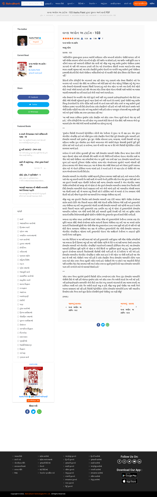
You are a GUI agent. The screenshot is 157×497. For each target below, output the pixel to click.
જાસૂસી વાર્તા (25, 272)
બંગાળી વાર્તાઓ (96, 470)
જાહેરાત (104, 3)
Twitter (33, 104)
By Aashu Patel (34, 70)
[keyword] (32, 3)
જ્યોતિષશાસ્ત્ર (26, 345)
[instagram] (124, 461)
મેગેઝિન (23, 248)
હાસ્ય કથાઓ (25, 243)
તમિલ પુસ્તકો (69, 470)
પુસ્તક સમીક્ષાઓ (26, 321)
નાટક (22, 264)
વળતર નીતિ (18, 470)
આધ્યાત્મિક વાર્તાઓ (27, 223)
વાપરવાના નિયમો (20, 466)
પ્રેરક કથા (24, 231)
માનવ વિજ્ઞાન (25, 284)
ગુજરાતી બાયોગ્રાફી (35, 73)
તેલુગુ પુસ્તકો (69, 473)
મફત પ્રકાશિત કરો (141, 3)
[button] (42, 3)
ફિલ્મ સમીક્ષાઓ (26, 312)
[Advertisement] (33, 434)
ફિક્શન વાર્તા (25, 227)
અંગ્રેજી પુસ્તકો (70, 456)
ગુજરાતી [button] (49, 4)
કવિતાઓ (23, 252)
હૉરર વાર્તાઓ (25, 308)
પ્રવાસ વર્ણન (25, 256)
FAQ (15, 473)
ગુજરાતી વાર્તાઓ (96, 460)
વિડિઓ (81, 3)
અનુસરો (36, 42)
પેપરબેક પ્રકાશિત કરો (47, 473)
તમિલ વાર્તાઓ (95, 476)
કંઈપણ (22, 353)
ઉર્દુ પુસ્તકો (69, 486)
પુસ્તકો (71, 3)
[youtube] (134, 461)
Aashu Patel (35, 38)
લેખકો (42, 466)
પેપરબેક (93, 3)
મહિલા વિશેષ (24, 260)
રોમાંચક (23, 325)
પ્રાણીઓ (23, 341)
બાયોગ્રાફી (24, 296)
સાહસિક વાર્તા (25, 280)
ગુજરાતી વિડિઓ (45, 463)
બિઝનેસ (23, 333)
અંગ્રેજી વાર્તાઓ (96, 466)
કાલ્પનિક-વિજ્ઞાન (26, 329)
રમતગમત (23, 337)
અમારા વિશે (59, 3)
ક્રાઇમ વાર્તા (24, 357)
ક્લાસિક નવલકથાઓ (28, 235)
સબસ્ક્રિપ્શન (116, 3)
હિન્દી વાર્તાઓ (95, 456)
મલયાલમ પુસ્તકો (71, 480)
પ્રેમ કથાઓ (24, 268)
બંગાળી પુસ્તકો (70, 476)
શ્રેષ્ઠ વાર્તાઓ (44, 456)
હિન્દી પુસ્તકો (69, 460)
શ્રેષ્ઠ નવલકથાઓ (46, 460)
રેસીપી (22, 300)
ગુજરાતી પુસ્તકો (70, 463)
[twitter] (129, 461)
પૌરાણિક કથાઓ (26, 316)
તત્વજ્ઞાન (23, 288)
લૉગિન (152, 3)
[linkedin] (139, 461)
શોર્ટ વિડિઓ (44, 470)
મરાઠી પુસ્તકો (69, 466)
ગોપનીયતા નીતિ (19, 463)
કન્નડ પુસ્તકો (69, 483)
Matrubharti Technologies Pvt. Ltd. (37, 494)
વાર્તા (21, 219)
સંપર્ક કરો (127, 3)
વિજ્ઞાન (22, 349)
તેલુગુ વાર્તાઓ (95, 480)
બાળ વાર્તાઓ (25, 239)
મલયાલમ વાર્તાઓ (97, 473)
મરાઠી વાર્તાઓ (95, 463)
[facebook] (119, 461)
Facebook (33, 97)
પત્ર (21, 304)
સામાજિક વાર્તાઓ (26, 276)
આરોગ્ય (23, 292)
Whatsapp (33, 112)
